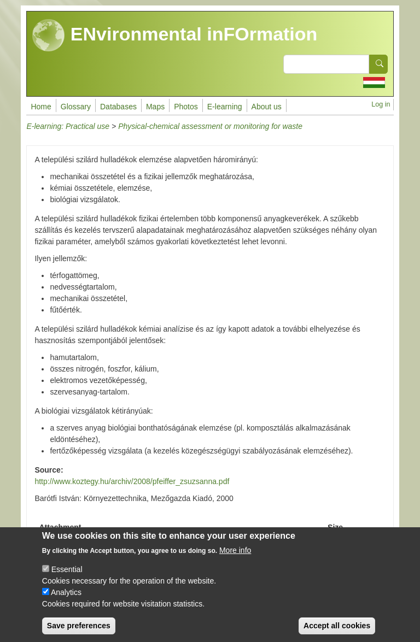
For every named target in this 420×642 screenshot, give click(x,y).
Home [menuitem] (41, 106)
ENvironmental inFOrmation (174, 35)
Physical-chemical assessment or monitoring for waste (210, 126)
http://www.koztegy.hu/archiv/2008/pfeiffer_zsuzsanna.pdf (131, 481)
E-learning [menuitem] (224, 106)
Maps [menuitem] (155, 106)
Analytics (66, 601)
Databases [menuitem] (118, 106)
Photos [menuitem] (186, 106)
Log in (380, 104)
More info (235, 559)
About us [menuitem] (267, 106)
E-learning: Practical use (67, 126)
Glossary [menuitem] (76, 106)
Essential (67, 578)
